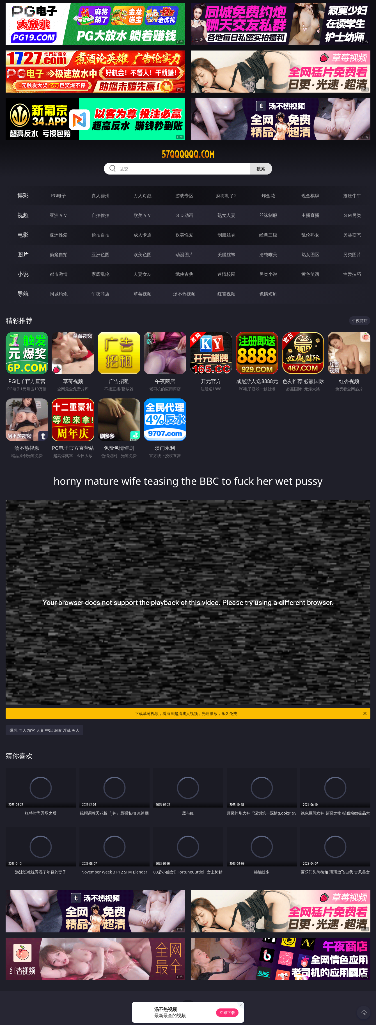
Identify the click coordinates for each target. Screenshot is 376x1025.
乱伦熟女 (310, 235)
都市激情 (59, 274)
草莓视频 (143, 294)
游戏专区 (184, 195)
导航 (23, 293)
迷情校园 (226, 274)
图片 (23, 254)
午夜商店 (100, 294)
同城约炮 (59, 294)
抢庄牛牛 (352, 195)
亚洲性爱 (59, 235)
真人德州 (100, 195)
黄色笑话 (310, 274)
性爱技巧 (352, 274)
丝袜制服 (268, 215)
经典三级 (268, 235)
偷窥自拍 (59, 254)
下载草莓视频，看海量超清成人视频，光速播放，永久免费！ (251, 713)
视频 (23, 215)
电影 (23, 235)
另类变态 (352, 235)
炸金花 (268, 195)
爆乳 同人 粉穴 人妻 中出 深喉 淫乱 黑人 (44, 730)
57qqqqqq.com (188, 154)
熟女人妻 (226, 215)
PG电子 (58, 195)
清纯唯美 (268, 254)
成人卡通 (143, 235)
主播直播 (310, 215)
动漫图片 (184, 254)
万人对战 (143, 195)
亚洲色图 (100, 254)
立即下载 (227, 1012)
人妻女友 (143, 274)
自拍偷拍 (100, 215)
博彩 (23, 195)
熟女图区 (310, 254)
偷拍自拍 (100, 235)
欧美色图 (143, 254)
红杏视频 (226, 294)
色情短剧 (268, 294)
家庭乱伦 (100, 274)
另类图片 (352, 254)
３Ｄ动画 (184, 215)
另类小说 (268, 274)
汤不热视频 (184, 294)
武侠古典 (184, 274)
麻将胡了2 (226, 195)
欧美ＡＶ (143, 215)
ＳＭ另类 (352, 215)
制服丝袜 (226, 235)
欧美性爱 (184, 235)
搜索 (260, 169)
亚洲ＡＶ (59, 215)
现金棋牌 (310, 195)
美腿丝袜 (226, 254)
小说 (23, 274)
